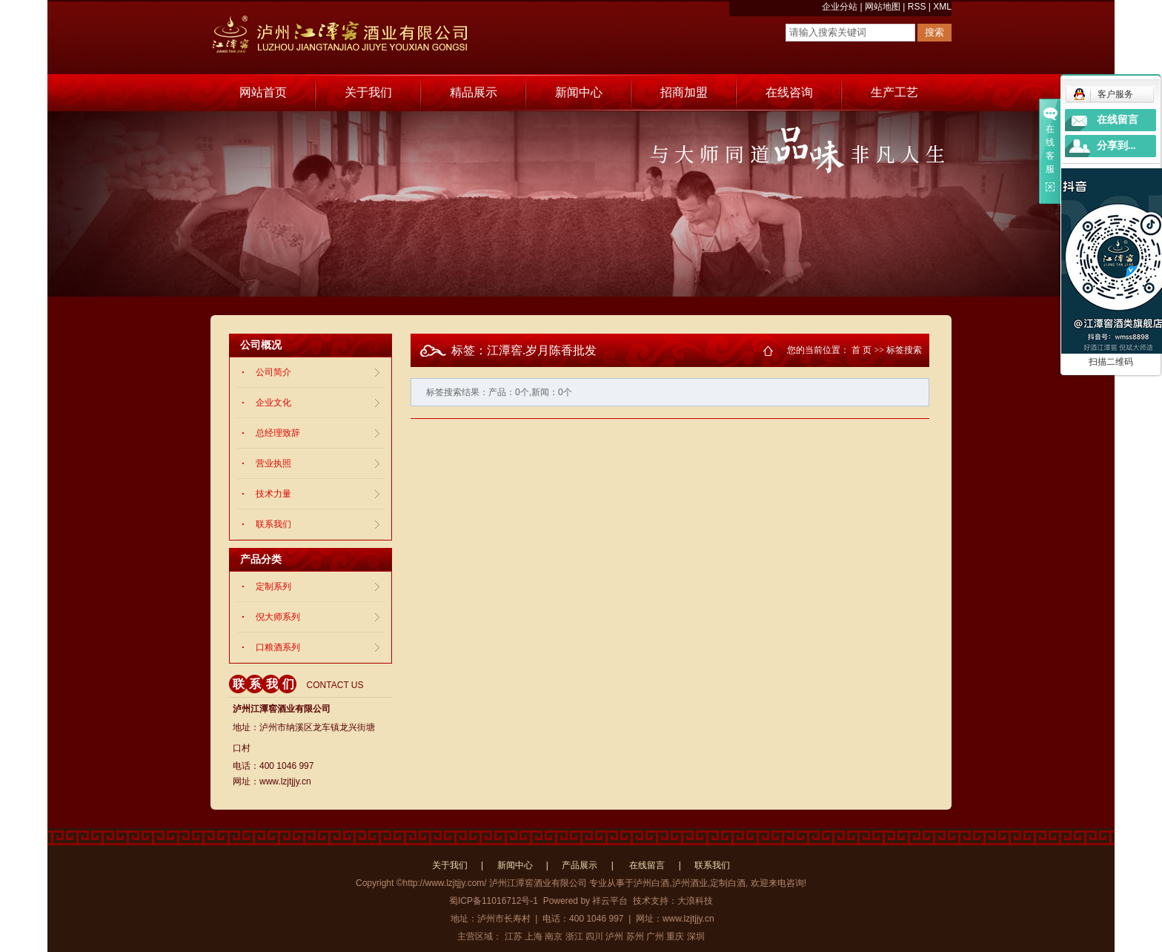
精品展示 (473, 92)
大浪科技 (695, 901)
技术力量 (273, 494)
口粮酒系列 (278, 647)
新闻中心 (578, 92)
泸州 (614, 936)
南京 (553, 936)
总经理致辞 (278, 433)
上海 (533, 936)
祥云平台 (610, 901)
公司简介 (273, 372)
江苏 (513, 936)
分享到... (1116, 145)
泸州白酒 (651, 883)
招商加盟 (684, 92)
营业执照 (273, 463)
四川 (594, 936)
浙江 (574, 936)
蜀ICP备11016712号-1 (493, 901)
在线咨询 (789, 92)
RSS (917, 6)
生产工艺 (894, 92)
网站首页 (263, 92)
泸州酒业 (690, 883)
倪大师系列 (278, 617)
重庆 (675, 936)
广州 (655, 936)
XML (942, 6)
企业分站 (839, 6)
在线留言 (647, 865)
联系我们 (273, 524)
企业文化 (273, 402)
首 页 (861, 350)
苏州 (635, 936)
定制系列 (273, 586)
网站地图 (882, 6)
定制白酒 (728, 883)
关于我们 (368, 92)
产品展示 (579, 865)
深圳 (696, 936)
